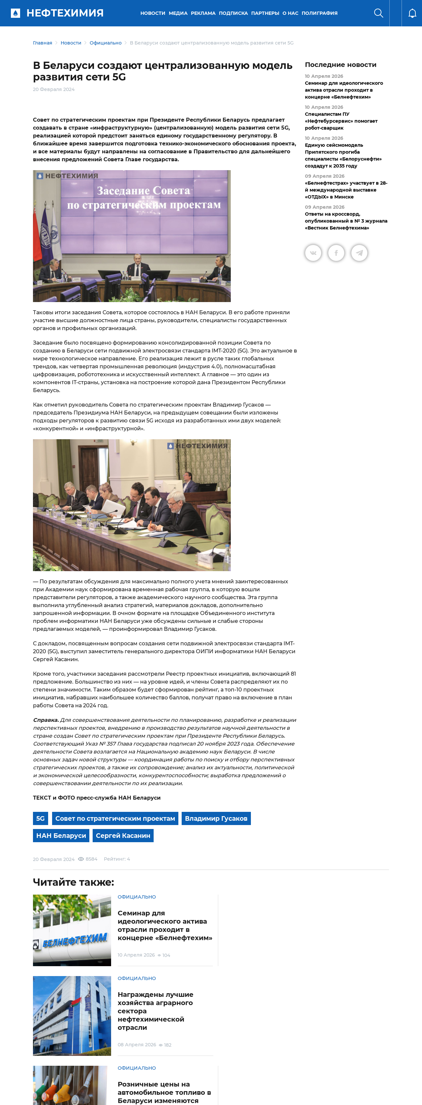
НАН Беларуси (62, 835)
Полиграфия (320, 13)
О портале (38, 1068)
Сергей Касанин (128, 835)
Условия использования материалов (74, 1067)
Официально (106, 43)
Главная (42, 43)
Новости (153, 13)
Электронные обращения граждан (179, 1067)
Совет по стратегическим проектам (120, 818)
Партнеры (266, 13)
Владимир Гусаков (228, 818)
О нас (291, 13)
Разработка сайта (341, 1095)
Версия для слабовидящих (294, 1068)
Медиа (178, 13)
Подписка (234, 13)
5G (40, 818)
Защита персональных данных (131, 1067)
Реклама (204, 13)
